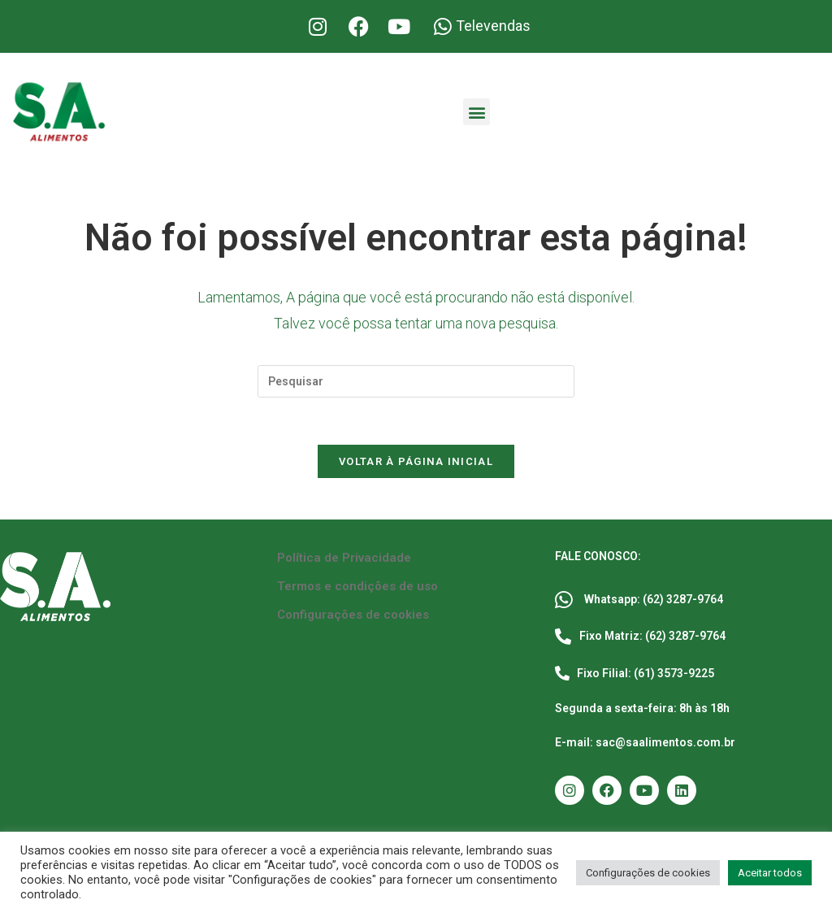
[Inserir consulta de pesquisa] (416, 381)
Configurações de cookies (353, 617)
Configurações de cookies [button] (648, 873)
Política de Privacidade (344, 560)
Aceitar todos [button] (770, 873)
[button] (476, 111)
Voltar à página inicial (416, 464)
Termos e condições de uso (357, 588)
